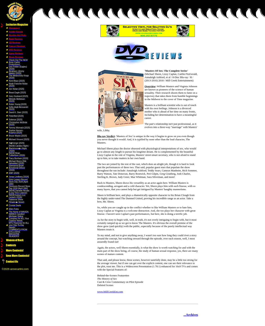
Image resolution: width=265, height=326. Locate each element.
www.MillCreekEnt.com (110, 291)
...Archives (191, 315)
